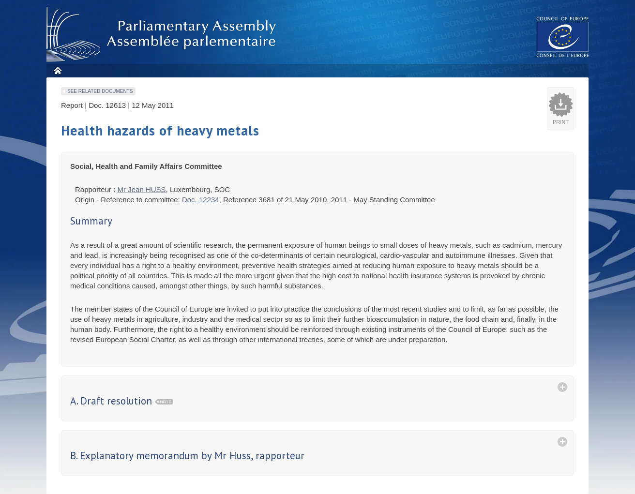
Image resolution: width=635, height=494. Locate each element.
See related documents (100, 91)
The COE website (562, 36)
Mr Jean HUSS (142, 189)
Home (57, 70)
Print (561, 122)
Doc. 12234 (200, 199)
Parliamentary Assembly (163, 34)
